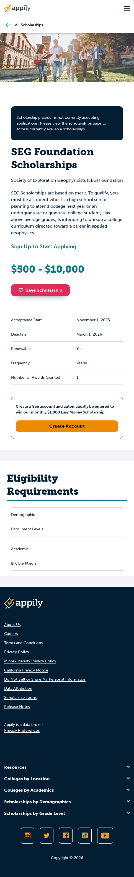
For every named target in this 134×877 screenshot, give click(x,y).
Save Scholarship (40, 290)
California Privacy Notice (26, 670)
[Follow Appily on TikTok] (85, 836)
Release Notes (17, 706)
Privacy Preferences (22, 730)
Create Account (67, 426)
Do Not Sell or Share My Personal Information (45, 679)
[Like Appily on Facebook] (66, 836)
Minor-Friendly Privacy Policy (30, 661)
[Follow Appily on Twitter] (46, 836)
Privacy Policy (16, 652)
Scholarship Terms (20, 697)
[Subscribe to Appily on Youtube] (105, 836)
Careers (11, 633)
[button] (22, 290)
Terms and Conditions (23, 643)
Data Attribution (18, 688)
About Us (12, 624)
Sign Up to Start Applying (43, 246)
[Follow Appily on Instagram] (27, 836)
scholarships (80, 123)
